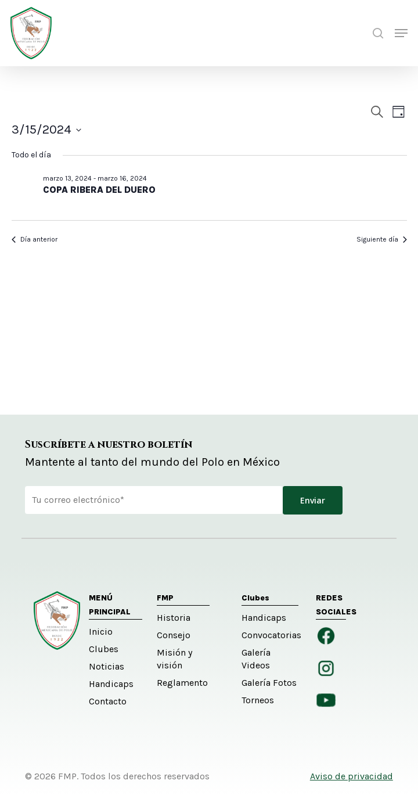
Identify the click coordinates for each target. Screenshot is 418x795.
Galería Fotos (269, 682)
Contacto (108, 701)
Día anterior (34, 239)
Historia (173, 617)
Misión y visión (174, 659)
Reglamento (182, 682)
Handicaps (111, 683)
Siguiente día (381, 239)
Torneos (258, 700)
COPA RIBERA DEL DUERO (99, 189)
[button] (401, 33)
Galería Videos (256, 659)
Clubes (103, 648)
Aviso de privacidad (351, 776)
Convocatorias (270, 635)
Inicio (101, 631)
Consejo (173, 635)
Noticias (106, 666)
